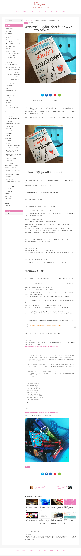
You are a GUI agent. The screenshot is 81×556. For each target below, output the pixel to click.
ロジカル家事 (10, 163)
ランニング (10, 186)
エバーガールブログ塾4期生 (13, 145)
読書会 (8, 128)
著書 (8, 135)
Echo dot (8, 31)
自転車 (9, 191)
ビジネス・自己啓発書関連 (13, 118)
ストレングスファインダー (11, 107)
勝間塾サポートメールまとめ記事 (13, 171)
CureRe (63, 11)
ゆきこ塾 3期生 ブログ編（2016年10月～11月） (13, 155)
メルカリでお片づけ (11, 51)
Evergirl (39, 554)
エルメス (7, 97)
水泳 (9, 188)
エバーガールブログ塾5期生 (13, 69)
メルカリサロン (10, 140)
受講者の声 (9, 85)
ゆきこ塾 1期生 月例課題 (13, 147)
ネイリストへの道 (10, 46)
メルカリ (26, 22)
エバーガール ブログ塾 (11, 64)
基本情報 (8, 176)
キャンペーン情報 (10, 93)
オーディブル (9, 116)
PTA (8, 200)
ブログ (9, 183)
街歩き (7, 203)
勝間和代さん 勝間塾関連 (11, 167)
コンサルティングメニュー (11, 105)
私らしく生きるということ (13, 181)
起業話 (7, 205)
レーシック (9, 160)
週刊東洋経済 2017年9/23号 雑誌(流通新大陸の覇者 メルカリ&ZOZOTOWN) (45, 325)
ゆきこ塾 (8, 143)
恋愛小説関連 (9, 126)
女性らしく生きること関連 (13, 123)
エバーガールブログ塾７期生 (13, 72)
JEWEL (51, 11)
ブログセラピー (10, 48)
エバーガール (8, 59)
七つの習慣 (9, 121)
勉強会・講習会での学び (11, 165)
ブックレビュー (9, 113)
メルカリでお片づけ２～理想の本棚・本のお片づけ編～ (13, 54)
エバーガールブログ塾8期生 (13, 74)
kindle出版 (8, 33)
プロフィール (8, 130)
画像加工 (9, 88)
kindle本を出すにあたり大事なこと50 (13, 36)
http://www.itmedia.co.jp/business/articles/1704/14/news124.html (41, 346)
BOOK (39, 11)
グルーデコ (8, 102)
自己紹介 (9, 133)
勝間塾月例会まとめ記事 (12, 174)
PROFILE (24, 11)
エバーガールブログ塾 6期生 (13, 67)
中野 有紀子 (28, 535)
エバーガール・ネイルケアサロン (13, 90)
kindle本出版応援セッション (13, 43)
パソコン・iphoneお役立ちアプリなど (13, 110)
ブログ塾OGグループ (11, 62)
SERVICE (32, 11)
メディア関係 (10, 179)
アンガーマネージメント (11, 57)
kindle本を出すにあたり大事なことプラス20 (13, 40)
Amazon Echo (9, 28)
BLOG (45, 11)
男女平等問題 (8, 196)
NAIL (57, 11)
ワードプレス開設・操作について (13, 80)
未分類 (7, 193)
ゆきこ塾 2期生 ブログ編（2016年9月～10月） (13, 151)
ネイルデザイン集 (10, 95)
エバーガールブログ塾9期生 (13, 76)
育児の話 (8, 198)
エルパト (9, 100)
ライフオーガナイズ (10, 158)
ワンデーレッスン (11, 83)
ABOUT (17, 11)
